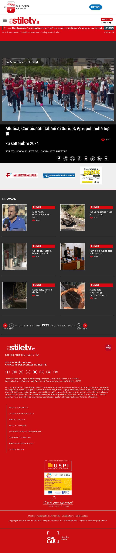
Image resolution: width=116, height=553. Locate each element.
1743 (70, 325)
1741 (59, 325)
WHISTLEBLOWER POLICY (21, 443)
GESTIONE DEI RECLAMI (20, 437)
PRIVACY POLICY (17, 419)
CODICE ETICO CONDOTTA (21, 413)
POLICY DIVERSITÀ (18, 425)
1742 (64, 325)
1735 (20, 325)
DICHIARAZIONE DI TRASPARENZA (25, 431)
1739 (45, 325)
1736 (26, 325)
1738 (38, 325)
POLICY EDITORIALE (18, 407)
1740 (53, 325)
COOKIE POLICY (16, 449)
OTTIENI (95, 7)
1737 (32, 325)
